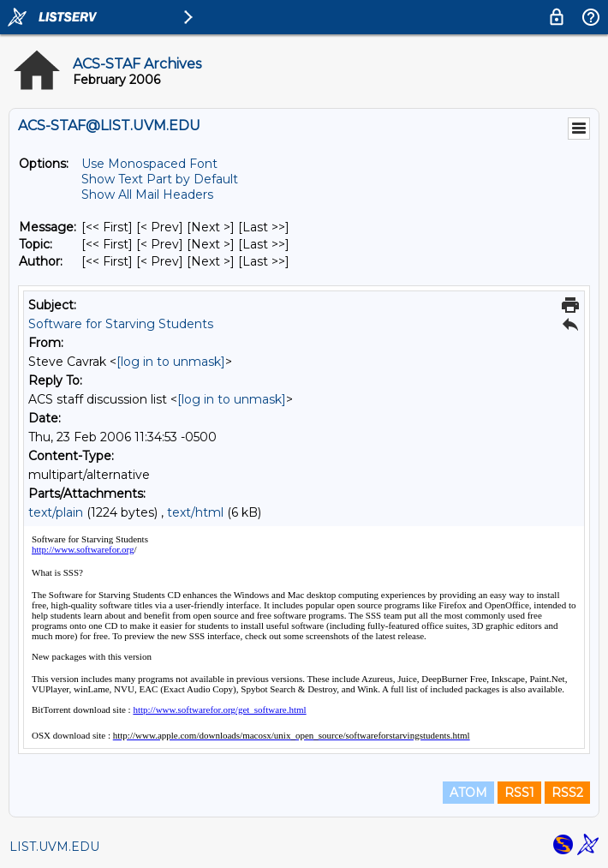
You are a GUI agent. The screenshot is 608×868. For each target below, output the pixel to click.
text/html (195, 512)
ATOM (468, 792)
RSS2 (567, 792)
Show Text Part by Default (159, 179)
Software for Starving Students (120, 324)
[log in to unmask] (170, 361)
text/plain (55, 512)
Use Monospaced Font (149, 163)
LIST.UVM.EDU (54, 846)
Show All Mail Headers (147, 194)
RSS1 (519, 792)
